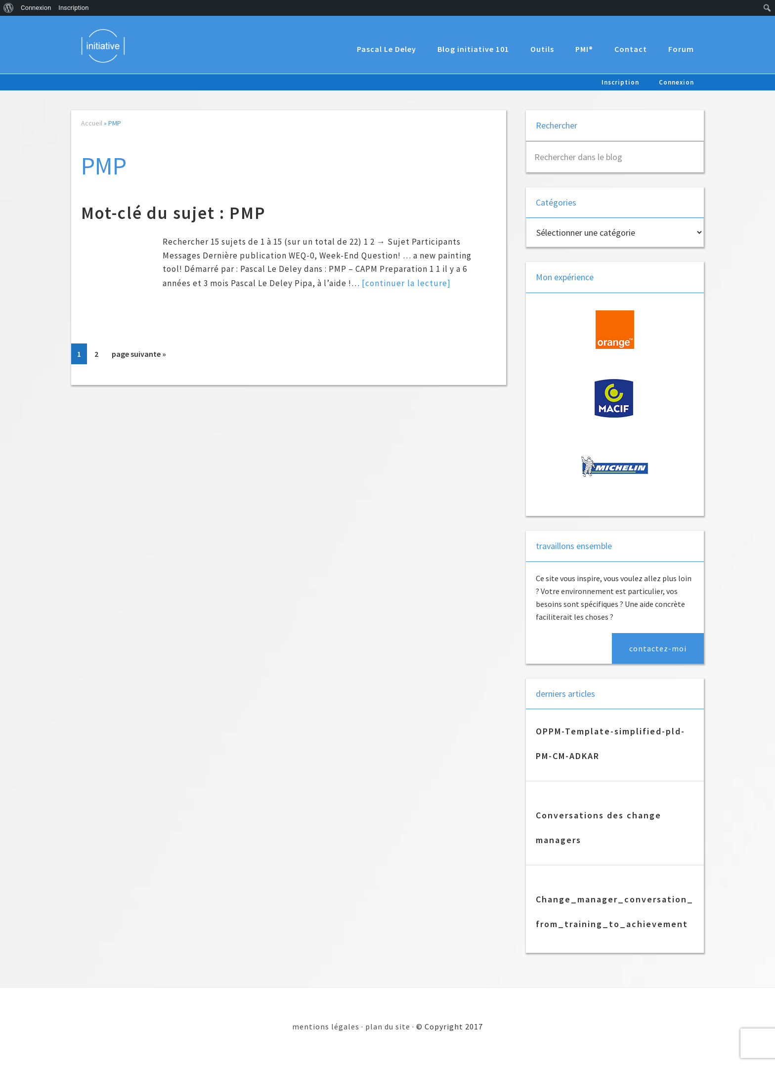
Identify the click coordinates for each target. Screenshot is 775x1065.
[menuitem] (8, 8)
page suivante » (138, 355)
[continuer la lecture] (406, 282)
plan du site (387, 1026)
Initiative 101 (105, 45)
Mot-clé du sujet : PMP (173, 213)
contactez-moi (658, 648)
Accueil (91, 123)
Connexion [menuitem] (36, 7)
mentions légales (325, 1026)
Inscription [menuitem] (73, 7)
